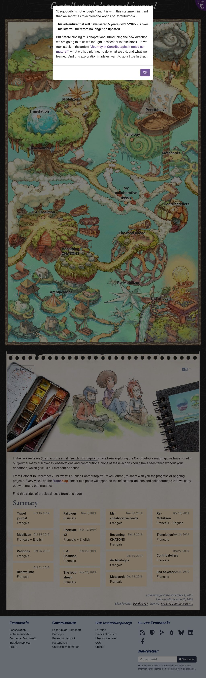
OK (145, 72)
